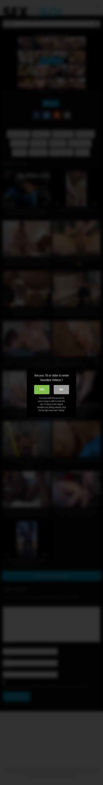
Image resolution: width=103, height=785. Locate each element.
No (61, 389)
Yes (41, 389)
